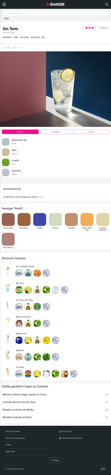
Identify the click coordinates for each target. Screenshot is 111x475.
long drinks (35, 37)
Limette (59, 162)
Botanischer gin (59, 141)
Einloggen (55, 460)
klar (43, 37)
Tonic (59, 152)
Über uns (10, 451)
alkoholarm (7, 37)
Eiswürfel (59, 172)
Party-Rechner (13, 431)
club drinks (24, 37)
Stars (8, 445)
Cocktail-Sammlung (15, 438)
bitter (16, 37)
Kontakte (65, 431)
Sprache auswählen (70, 438)
